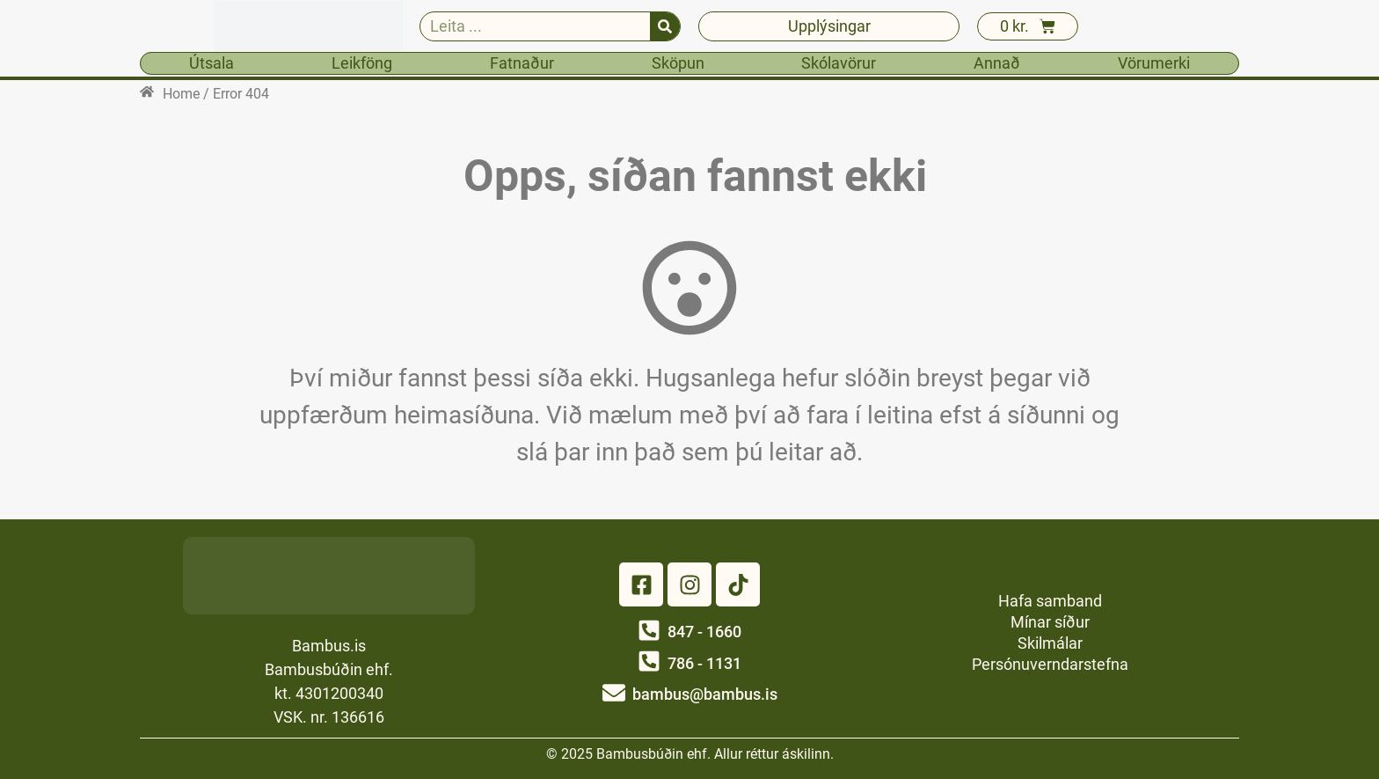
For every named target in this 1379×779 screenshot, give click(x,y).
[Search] (665, 26)
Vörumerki (1154, 63)
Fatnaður (522, 63)
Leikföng (362, 63)
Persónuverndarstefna (1050, 664)
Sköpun (678, 63)
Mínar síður (1050, 622)
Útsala (211, 63)
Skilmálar (1050, 643)
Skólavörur (838, 63)
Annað (997, 63)
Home (181, 93)
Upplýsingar (829, 26)
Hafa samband (1050, 601)
